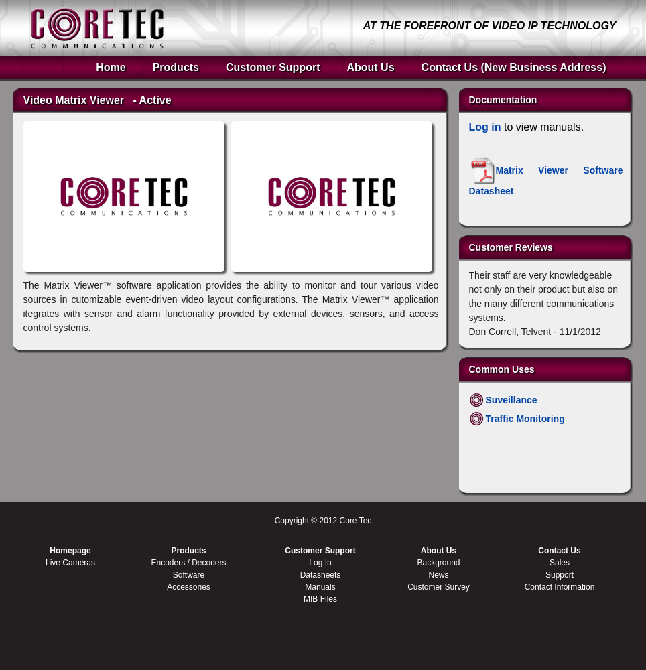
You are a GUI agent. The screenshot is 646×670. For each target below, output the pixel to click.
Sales (560, 562)
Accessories (188, 587)
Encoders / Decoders (188, 562)
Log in (485, 127)
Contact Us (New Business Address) (514, 67)
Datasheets (320, 575)
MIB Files (320, 599)
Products (176, 67)
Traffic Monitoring (525, 418)
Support (559, 575)
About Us (370, 67)
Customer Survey (438, 587)
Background (438, 562)
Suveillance (511, 400)
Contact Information (560, 587)
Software (188, 575)
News (438, 575)
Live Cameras (70, 562)
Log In (320, 562)
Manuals (320, 587)
